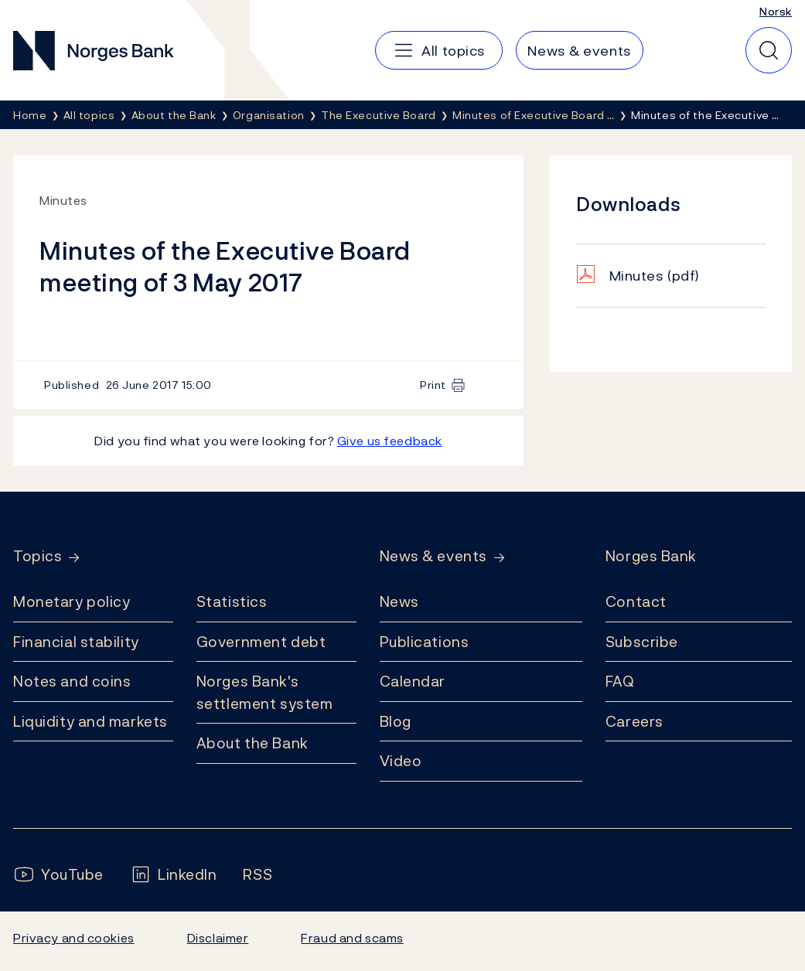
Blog (395, 721)
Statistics (232, 601)
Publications (424, 641)
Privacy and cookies (74, 937)
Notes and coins (72, 681)
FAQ (620, 681)
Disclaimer (218, 937)
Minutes (654, 275)
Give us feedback (389, 441)
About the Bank (252, 743)
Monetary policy (71, 601)
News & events (433, 556)
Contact (636, 601)
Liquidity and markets (90, 721)
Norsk (775, 11)
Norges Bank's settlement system (264, 692)
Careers (634, 721)
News (399, 601)
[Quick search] (768, 50)
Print (433, 384)
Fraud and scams (352, 937)
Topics (37, 556)
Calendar (413, 681)
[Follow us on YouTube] (58, 875)
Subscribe (641, 641)
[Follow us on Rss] (257, 875)
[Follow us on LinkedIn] (173, 875)
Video (401, 761)
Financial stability (76, 641)
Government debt (261, 641)
